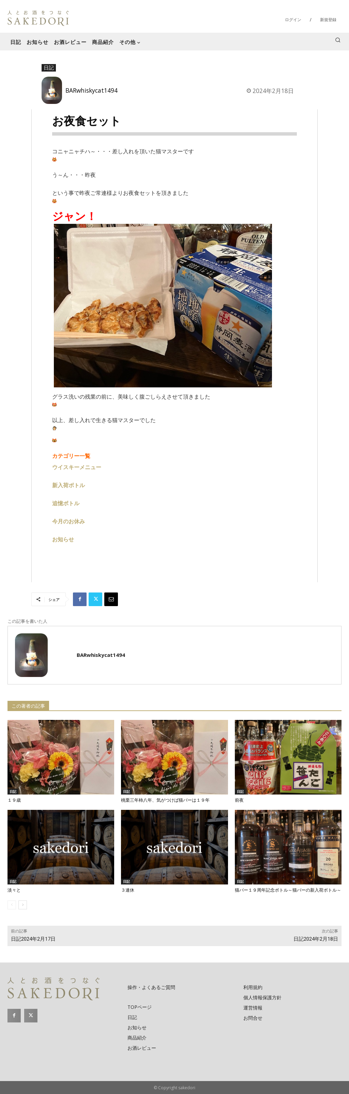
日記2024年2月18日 (315, 939)
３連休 (127, 890)
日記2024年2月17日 (33, 939)
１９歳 (14, 800)
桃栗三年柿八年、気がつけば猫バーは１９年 (165, 800)
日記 (49, 68)
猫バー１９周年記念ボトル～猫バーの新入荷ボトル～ (288, 890)
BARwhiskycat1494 (91, 90)
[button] (338, 40)
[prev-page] (11, 904)
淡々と (14, 890)
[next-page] (22, 904)
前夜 (239, 800)
